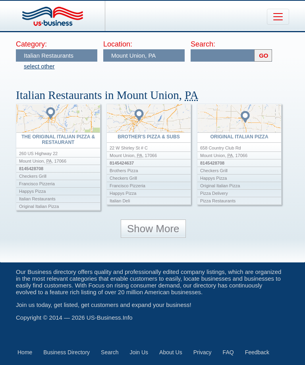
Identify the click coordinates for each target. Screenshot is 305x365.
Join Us (138, 352)
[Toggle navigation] (278, 17)
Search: (203, 44)
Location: (117, 44)
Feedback (257, 352)
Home (24, 352)
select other (39, 66)
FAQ (228, 352)
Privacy (202, 352)
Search (109, 352)
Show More (153, 229)
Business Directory (66, 352)
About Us (170, 352)
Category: (31, 44)
